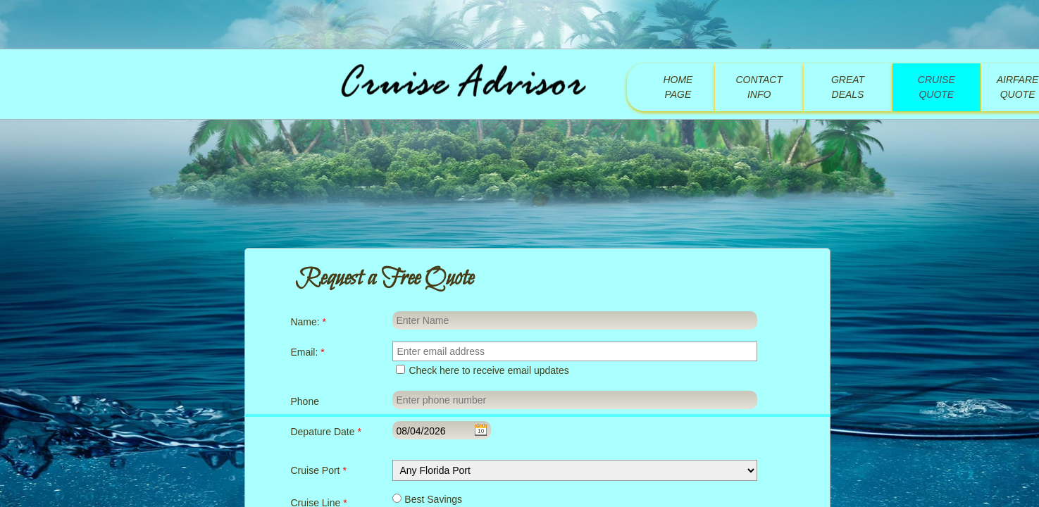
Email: (307, 352)
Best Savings (427, 499)
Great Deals (847, 87)
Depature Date (325, 431)
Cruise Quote (936, 87)
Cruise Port (318, 470)
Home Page (677, 87)
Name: (308, 321)
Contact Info (759, 87)
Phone (304, 401)
